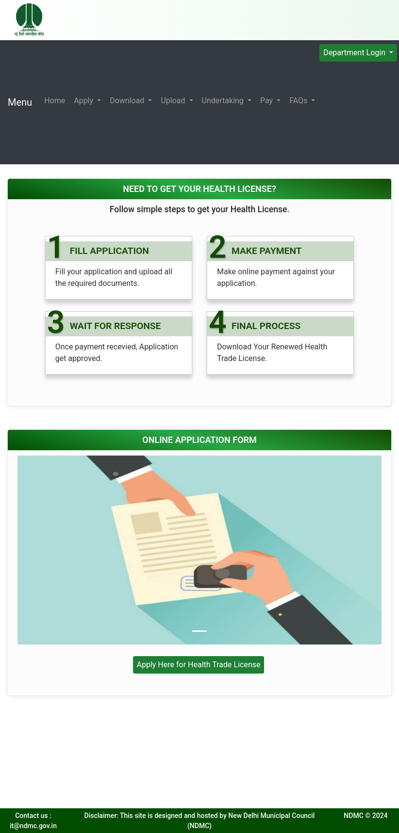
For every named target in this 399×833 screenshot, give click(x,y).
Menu (20, 102)
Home (54, 100)
